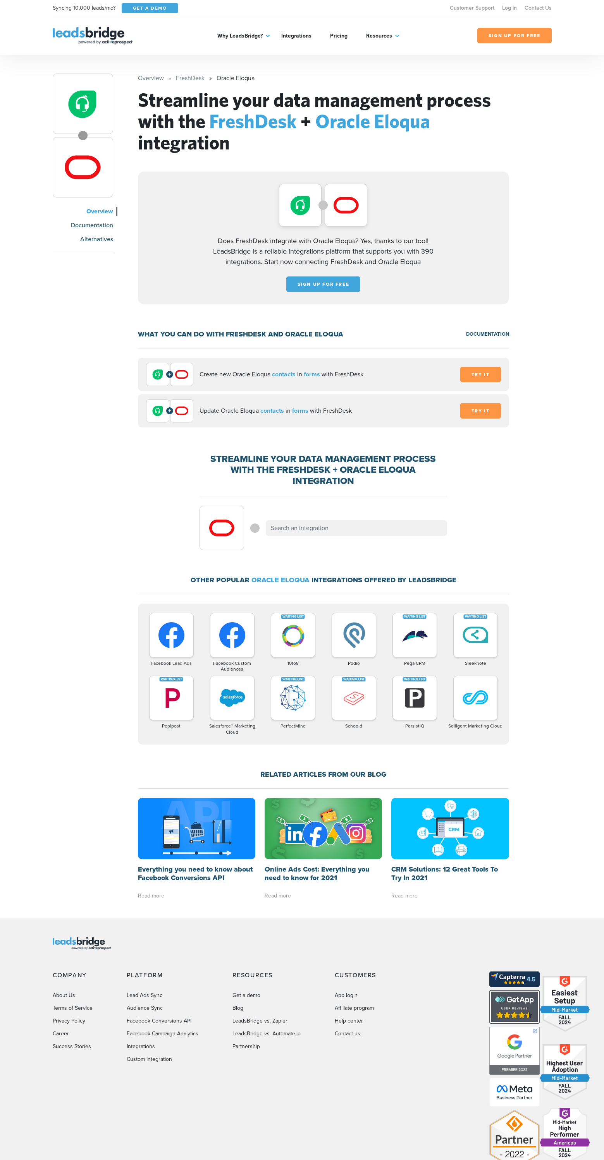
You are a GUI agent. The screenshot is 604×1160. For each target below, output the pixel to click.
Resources (379, 36)
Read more (151, 896)
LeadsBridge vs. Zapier (259, 1021)
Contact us (347, 1034)
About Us (64, 995)
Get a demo (246, 995)
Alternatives (96, 239)
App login (346, 995)
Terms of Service (73, 1008)
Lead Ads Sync (144, 995)
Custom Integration (149, 1059)
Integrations (296, 36)
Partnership (246, 1046)
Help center (349, 1021)
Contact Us (538, 8)
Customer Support (472, 8)
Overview (99, 211)
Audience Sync (145, 1008)
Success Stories (72, 1046)
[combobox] (356, 528)
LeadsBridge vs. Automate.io (266, 1034)
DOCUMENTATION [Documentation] (487, 334)
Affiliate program (354, 1008)
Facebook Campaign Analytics (162, 1034)
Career (61, 1034)
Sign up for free (323, 284)
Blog (237, 1008)
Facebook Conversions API (159, 1021)
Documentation (92, 225)
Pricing (339, 36)
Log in (509, 8)
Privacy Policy (69, 1021)
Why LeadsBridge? (240, 36)
